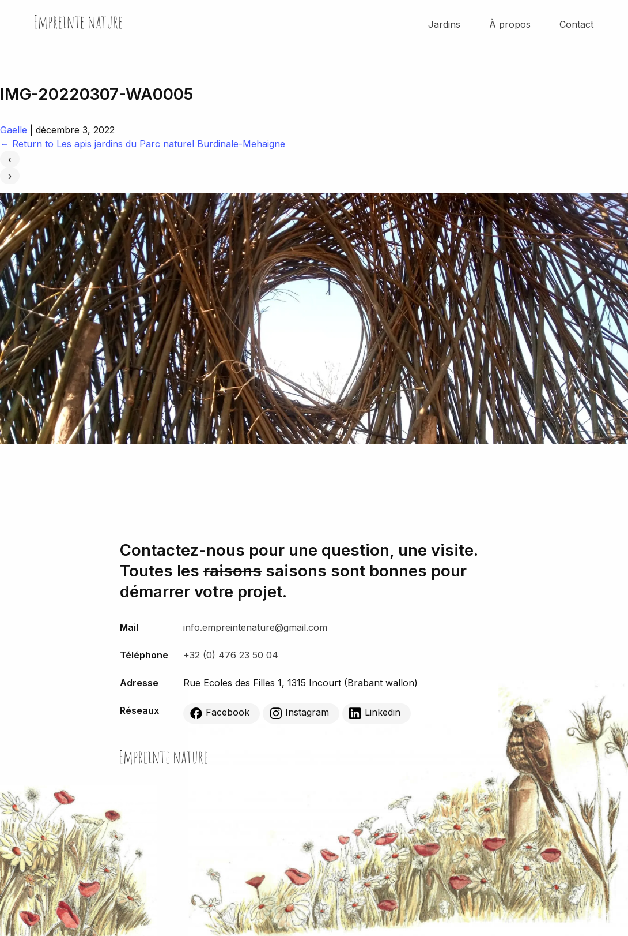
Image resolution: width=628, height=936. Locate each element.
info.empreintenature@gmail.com (255, 627)
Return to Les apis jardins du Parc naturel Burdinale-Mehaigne (142, 143)
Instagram (299, 712)
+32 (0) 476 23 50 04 (230, 655)
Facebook (219, 712)
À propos (510, 24)
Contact (576, 24)
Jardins (444, 24)
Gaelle (13, 130)
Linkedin (374, 712)
